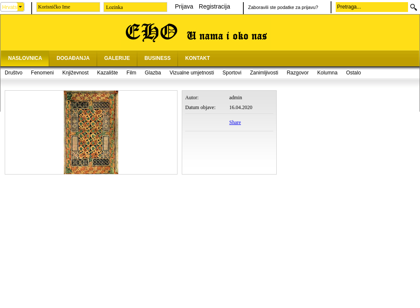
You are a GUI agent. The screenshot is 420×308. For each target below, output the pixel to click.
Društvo (13, 73)
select (20, 7)
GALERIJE (117, 58)
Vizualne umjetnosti (192, 73)
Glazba (153, 73)
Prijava (184, 6)
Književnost (75, 73)
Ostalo (353, 73)
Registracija (214, 6)
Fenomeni (42, 73)
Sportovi (231, 73)
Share (235, 122)
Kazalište (107, 73)
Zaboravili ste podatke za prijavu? (283, 7)
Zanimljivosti (264, 73)
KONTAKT (197, 58)
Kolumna (327, 73)
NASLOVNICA (25, 58)
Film (131, 73)
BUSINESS (158, 58)
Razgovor (297, 73)
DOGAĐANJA (72, 58)
